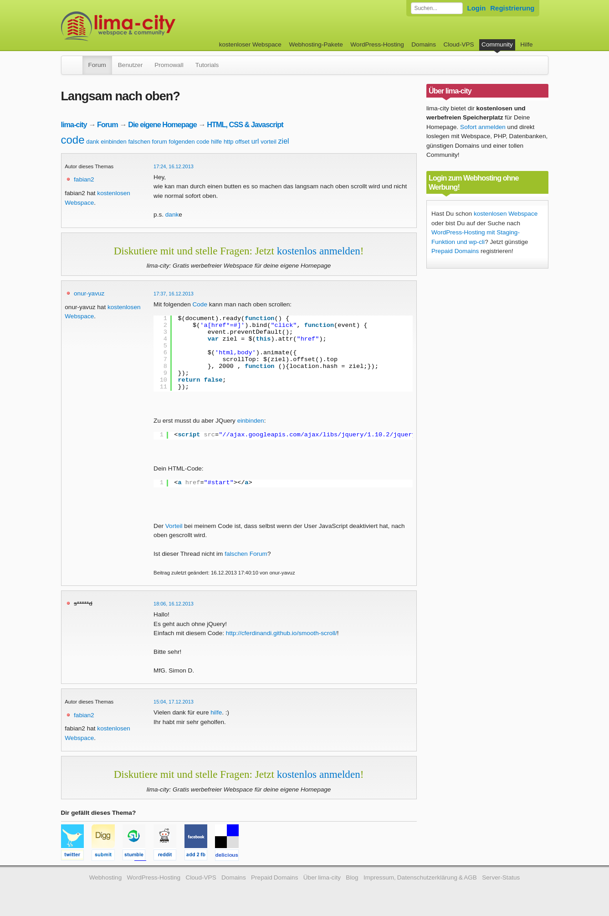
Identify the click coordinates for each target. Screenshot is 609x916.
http (229, 141)
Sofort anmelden (483, 127)
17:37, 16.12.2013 (174, 293)
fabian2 (84, 179)
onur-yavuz (89, 293)
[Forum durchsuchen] (437, 8)
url (255, 141)
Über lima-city (322, 877)
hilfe (216, 141)
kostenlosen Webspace (505, 213)
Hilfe (526, 44)
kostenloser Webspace (250, 44)
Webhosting (105, 877)
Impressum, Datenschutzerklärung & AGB (420, 877)
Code (199, 304)
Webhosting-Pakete (316, 44)
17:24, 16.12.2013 (174, 166)
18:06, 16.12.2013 (174, 603)
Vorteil (174, 526)
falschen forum (147, 141)
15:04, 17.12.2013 (174, 701)
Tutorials (207, 65)
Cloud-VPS (458, 44)
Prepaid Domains (455, 251)
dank (92, 141)
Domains (423, 44)
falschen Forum (246, 553)
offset (242, 141)
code (73, 140)
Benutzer (130, 65)
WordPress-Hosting (377, 44)
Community (497, 44)
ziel (283, 141)
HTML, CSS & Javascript (245, 124)
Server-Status (501, 877)
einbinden (113, 141)
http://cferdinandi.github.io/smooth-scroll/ (281, 633)
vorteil (268, 141)
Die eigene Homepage (162, 124)
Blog (352, 877)
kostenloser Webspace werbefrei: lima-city (152, 26)
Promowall (168, 65)
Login (476, 8)
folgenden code (189, 141)
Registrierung (512, 8)
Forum (97, 65)
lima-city (74, 124)
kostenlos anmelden (318, 251)
